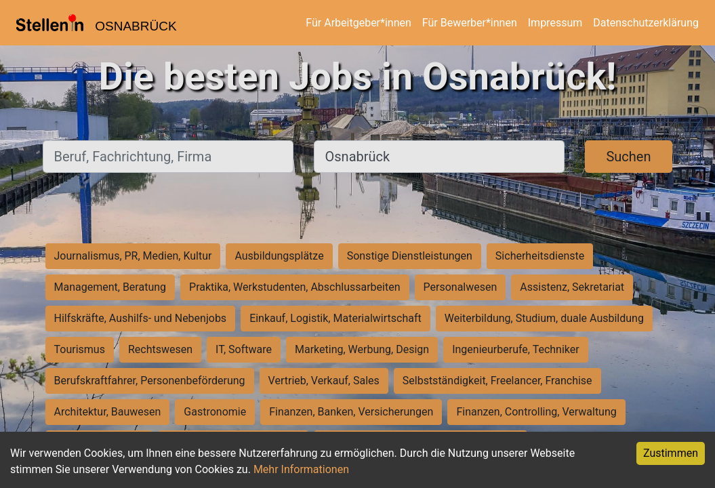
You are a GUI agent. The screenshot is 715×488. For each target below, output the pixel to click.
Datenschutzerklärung (646, 22)
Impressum (555, 22)
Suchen (628, 156)
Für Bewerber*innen (469, 22)
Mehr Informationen (301, 469)
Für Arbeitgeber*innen (358, 22)
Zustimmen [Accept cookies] (670, 453)
